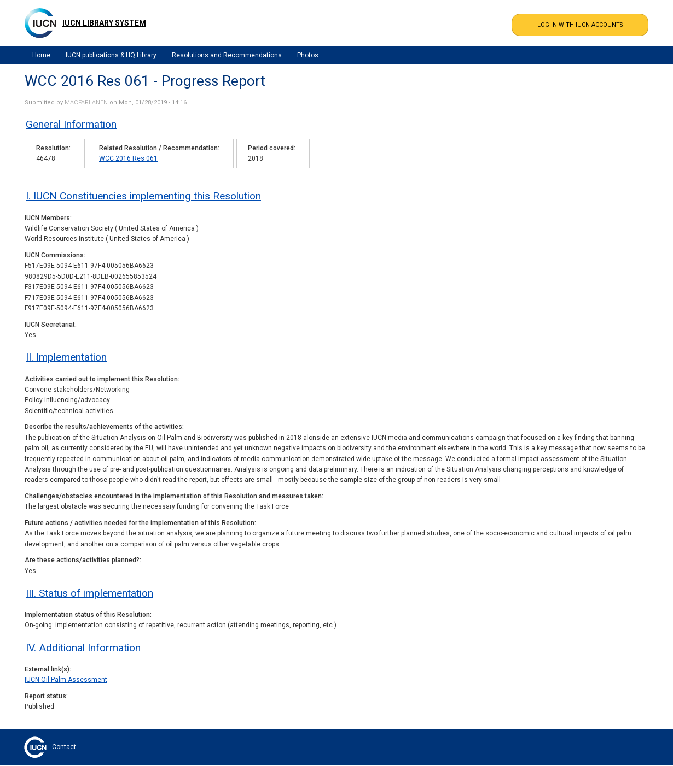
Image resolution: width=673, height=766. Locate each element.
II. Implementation (66, 357)
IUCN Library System (104, 23)
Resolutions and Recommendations (227, 55)
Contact (64, 747)
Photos (307, 55)
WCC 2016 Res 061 (128, 158)
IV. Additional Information (83, 647)
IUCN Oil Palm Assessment (66, 679)
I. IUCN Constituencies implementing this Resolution (143, 196)
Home (41, 55)
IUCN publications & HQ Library (111, 55)
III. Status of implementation (89, 593)
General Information (71, 124)
